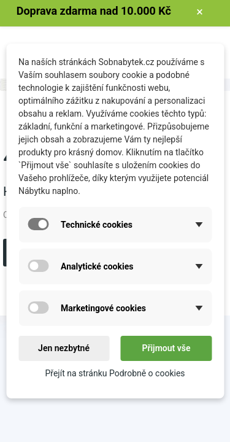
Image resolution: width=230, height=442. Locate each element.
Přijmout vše (166, 348)
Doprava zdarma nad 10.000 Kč (94, 10)
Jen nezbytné (64, 348)
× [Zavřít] (199, 11)
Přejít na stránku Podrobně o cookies (115, 373)
